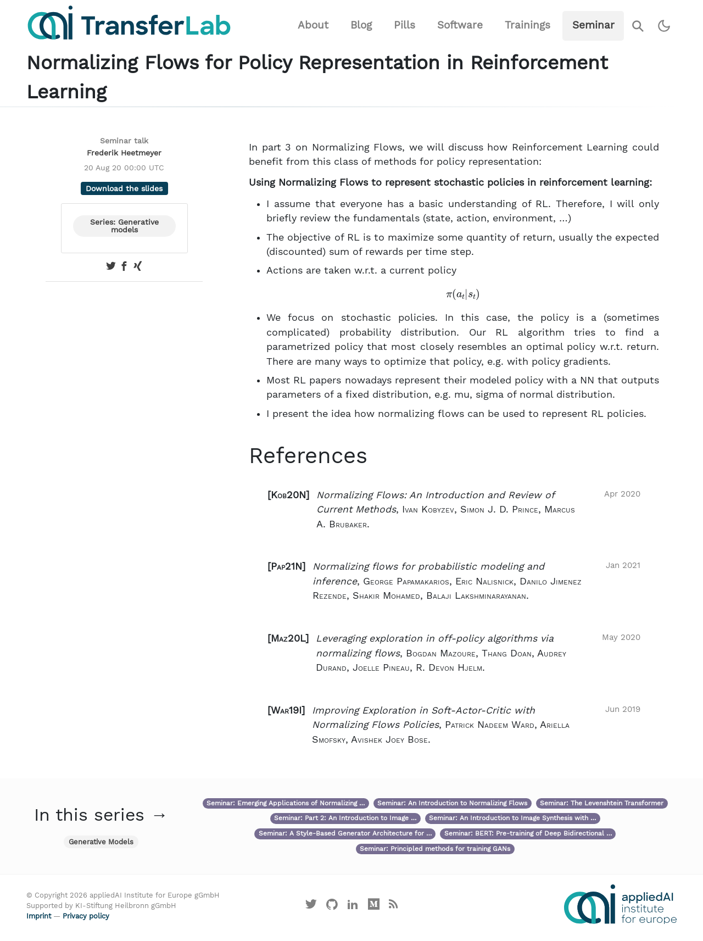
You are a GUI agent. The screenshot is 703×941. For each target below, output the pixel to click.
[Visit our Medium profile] (373, 907)
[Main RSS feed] (393, 907)
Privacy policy (86, 916)
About (313, 25)
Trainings (527, 25)
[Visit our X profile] (311, 907)
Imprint (38, 916)
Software (460, 25)
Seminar (593, 25)
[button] (454, 509)
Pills (404, 25)
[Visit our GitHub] (332, 907)
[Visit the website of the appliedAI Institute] (620, 904)
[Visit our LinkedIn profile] (353, 907)
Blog (361, 25)
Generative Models (101, 842)
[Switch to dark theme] (664, 26)
